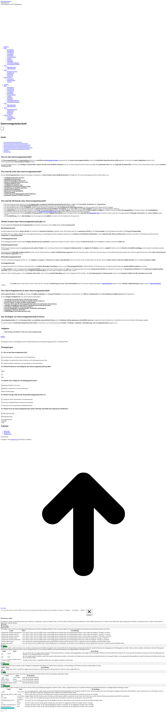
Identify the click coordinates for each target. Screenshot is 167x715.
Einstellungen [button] (75, 610)
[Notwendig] (1, 626)
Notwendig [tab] (3, 624)
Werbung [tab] (3, 684)
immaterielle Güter (94, 213)
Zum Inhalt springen (6, 1)
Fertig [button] (2, 422)
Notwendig (5, 626)
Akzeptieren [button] (67, 610)
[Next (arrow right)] (3, 711)
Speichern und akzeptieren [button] (7, 708)
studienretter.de (14, 439)
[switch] (1, 646)
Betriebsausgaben (107, 283)
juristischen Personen (52, 160)
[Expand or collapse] (1, 132)
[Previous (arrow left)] (1, 711)
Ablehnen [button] (82, 610)
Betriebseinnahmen (155, 283)
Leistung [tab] (3, 662)
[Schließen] (89, 612)
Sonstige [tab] (3, 671)
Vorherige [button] (3, 421)
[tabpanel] (83, 636)
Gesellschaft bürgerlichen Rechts (48, 211)
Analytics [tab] (3, 645)
